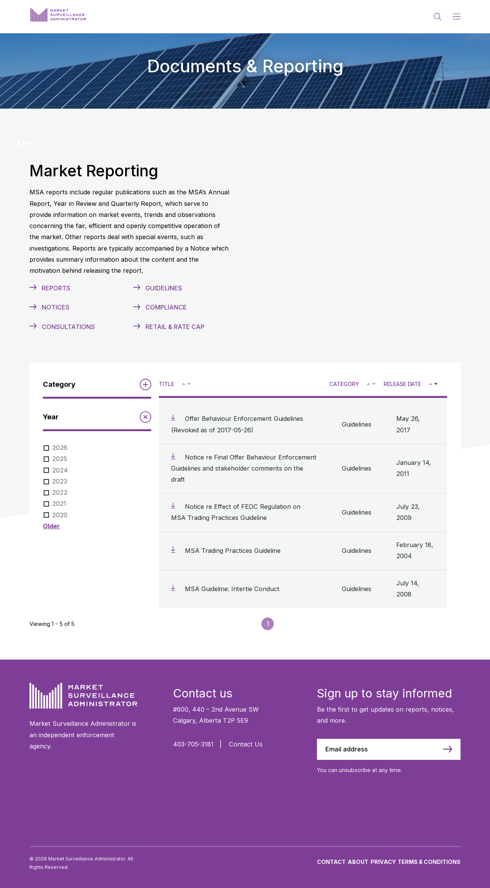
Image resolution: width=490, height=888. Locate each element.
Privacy (383, 862)
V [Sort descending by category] (373, 384)
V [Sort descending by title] (188, 384)
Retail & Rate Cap (174, 327)
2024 (60, 470)
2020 (59, 515)
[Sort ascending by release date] (430, 384)
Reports (56, 288)
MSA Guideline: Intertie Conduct (232, 589)
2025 (59, 459)
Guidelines (163, 288)
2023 (59, 481)
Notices (56, 307)
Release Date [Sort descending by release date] (402, 384)
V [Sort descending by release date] (435, 384)
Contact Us (246, 744)
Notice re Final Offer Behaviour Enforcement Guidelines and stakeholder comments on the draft (244, 468)
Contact (331, 862)
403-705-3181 (193, 744)
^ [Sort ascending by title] (184, 383)
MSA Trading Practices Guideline (233, 550)
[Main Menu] (457, 16)
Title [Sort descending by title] (166, 384)
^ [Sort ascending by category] (369, 383)
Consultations (68, 327)
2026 (59, 447)
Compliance (166, 307)
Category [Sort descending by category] (344, 384)
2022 (59, 492)
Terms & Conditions (429, 862)
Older (51, 526)
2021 (59, 503)
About (358, 862)
